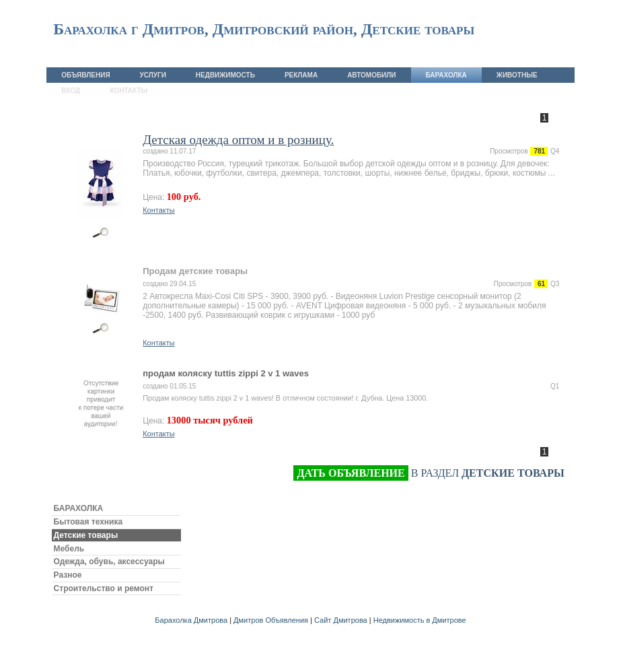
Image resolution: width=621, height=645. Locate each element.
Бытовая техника (88, 522)
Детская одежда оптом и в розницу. (238, 140)
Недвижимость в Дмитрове (419, 620)
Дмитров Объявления (270, 620)
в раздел (428, 473)
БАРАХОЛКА (79, 508)
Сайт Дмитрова (340, 620)
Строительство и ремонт (103, 588)
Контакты (159, 210)
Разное (68, 575)
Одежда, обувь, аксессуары (109, 561)
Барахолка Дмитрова (191, 620)
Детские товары (86, 535)
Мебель (69, 548)
